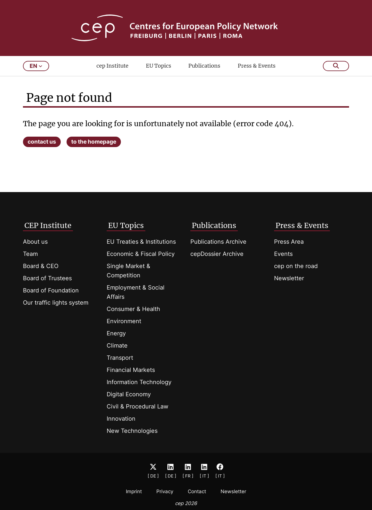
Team (30, 253)
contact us (42, 141)
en (36, 66)
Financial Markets (131, 369)
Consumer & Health (133, 308)
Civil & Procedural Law (137, 406)
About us (35, 241)
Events (283, 253)
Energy (116, 333)
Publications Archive (218, 241)
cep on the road (296, 266)
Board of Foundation (51, 290)
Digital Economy (129, 394)
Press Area (289, 241)
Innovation (121, 418)
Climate (117, 345)
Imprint (134, 491)
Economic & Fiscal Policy (141, 253)
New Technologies (132, 430)
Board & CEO (40, 266)
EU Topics (158, 65)
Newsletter (289, 278)
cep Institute (112, 65)
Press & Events (257, 65)
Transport (120, 357)
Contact (197, 491)
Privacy (164, 491)
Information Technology (139, 382)
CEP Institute (47, 225)
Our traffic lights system (55, 302)
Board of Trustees (47, 278)
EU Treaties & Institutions (141, 241)
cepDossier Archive (217, 253)
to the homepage (93, 141)
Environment (124, 321)
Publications (204, 65)
